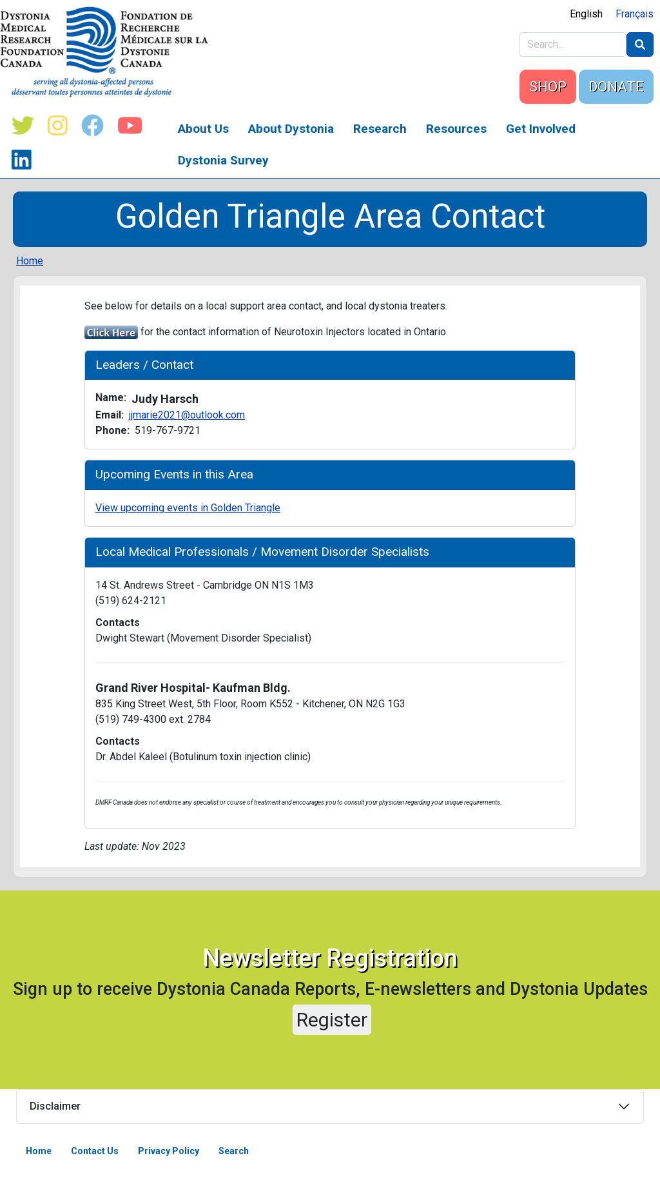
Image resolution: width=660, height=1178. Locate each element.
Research (380, 128)
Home (29, 261)
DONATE (616, 87)
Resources (456, 128)
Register (331, 1019)
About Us (203, 128)
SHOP (548, 87)
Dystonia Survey (223, 160)
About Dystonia (291, 128)
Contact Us (95, 1151)
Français (635, 14)
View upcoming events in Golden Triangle (187, 508)
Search (233, 1151)
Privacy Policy (168, 1151)
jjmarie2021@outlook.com (187, 415)
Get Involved (541, 128)
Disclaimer (55, 1106)
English (586, 14)
